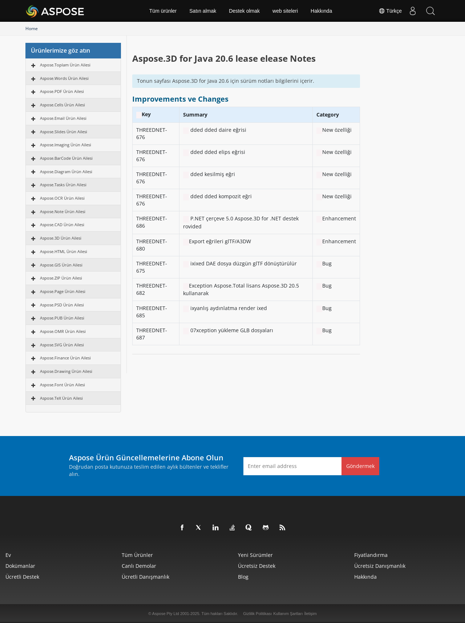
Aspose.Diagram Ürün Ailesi (66, 171)
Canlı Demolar (139, 565)
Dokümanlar (20, 565)
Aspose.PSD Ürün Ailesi (62, 305)
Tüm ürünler (163, 11)
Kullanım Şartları (288, 613)
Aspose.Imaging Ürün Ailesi (65, 144)
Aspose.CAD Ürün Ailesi (62, 224)
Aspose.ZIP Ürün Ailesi (61, 278)
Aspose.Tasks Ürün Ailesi (63, 184)
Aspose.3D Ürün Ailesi (60, 238)
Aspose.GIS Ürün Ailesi (61, 265)
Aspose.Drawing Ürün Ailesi (66, 371)
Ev (8, 554)
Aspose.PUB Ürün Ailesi (62, 318)
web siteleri (285, 11)
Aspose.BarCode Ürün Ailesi (66, 158)
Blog (243, 576)
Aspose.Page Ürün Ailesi (62, 291)
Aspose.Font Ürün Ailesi (62, 384)
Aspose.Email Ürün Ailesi (63, 118)
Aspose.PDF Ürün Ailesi (62, 91)
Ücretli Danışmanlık (145, 576)
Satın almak (202, 11)
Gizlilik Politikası (257, 613)
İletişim (310, 613)
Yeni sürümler (255, 554)
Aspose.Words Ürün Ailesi (64, 78)
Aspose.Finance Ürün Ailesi (65, 358)
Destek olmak (244, 11)
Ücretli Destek (22, 576)
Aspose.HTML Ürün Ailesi (63, 251)
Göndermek (360, 466)
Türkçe (389, 11)
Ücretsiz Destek (256, 565)
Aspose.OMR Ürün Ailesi (63, 331)
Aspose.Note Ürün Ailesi (62, 211)
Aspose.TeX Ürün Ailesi (61, 398)
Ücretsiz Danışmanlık (379, 565)
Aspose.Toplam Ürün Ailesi (65, 65)
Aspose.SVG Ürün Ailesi (62, 344)
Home (31, 28)
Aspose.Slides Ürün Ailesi (63, 131)
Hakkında (321, 11)
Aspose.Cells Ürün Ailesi (62, 104)
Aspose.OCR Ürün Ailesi (62, 198)
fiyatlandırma (371, 554)
